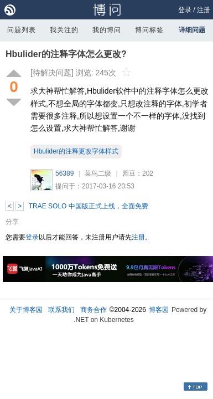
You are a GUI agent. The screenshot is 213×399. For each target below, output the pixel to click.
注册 (203, 10)
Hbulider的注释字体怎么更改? (66, 54)
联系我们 (61, 310)
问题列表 (21, 30)
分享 (12, 222)
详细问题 (192, 30)
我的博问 (106, 30)
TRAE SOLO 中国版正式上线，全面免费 (88, 206)
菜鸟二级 (98, 173)
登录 (184, 10)
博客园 (159, 310)
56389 (64, 173)
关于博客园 (26, 310)
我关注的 (64, 30)
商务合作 (93, 310)
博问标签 (149, 30)
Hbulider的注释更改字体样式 (76, 151)
